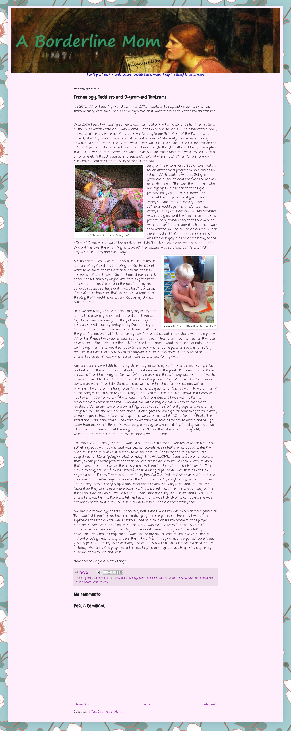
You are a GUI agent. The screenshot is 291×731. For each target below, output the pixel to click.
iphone (88, 578)
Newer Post (82, 705)
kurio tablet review (175, 578)
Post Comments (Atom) (106, 712)
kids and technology (126, 578)
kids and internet (103, 578)
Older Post (209, 705)
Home (146, 705)
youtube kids (100, 582)
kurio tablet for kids (151, 578)
